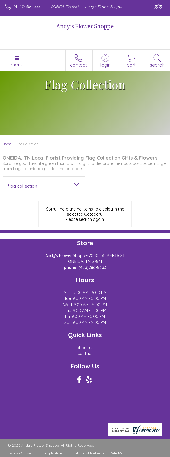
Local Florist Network (87, 453)
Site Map (118, 453)
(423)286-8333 (27, 6)
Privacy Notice (49, 453)
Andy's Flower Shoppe (85, 26)
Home (7, 144)
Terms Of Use (19, 453)
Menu (17, 64)
